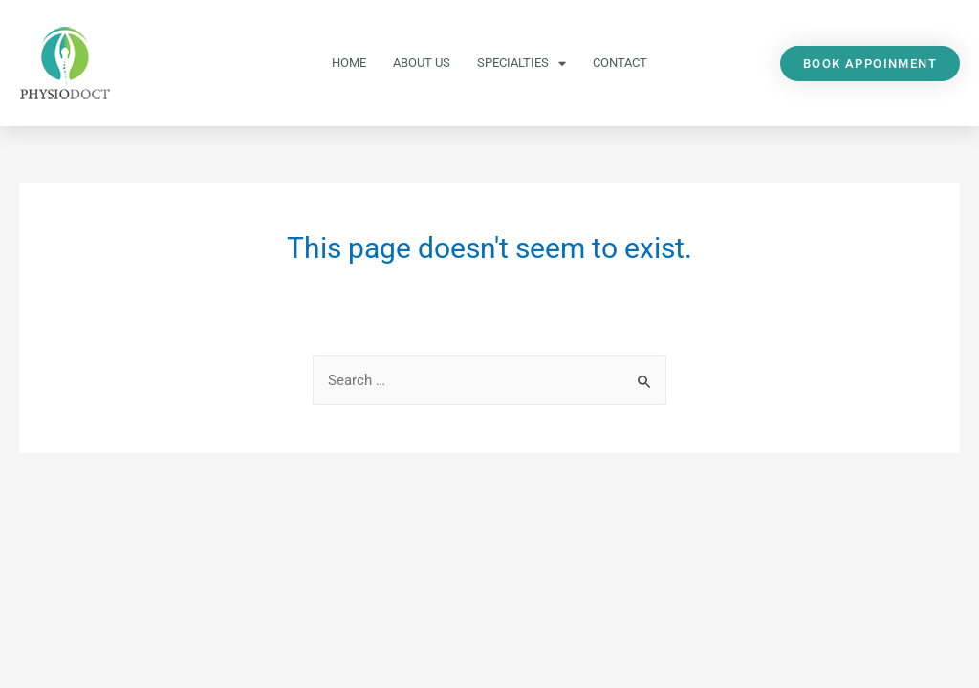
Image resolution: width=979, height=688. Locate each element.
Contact (620, 62)
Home (349, 62)
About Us (421, 62)
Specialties (521, 63)
